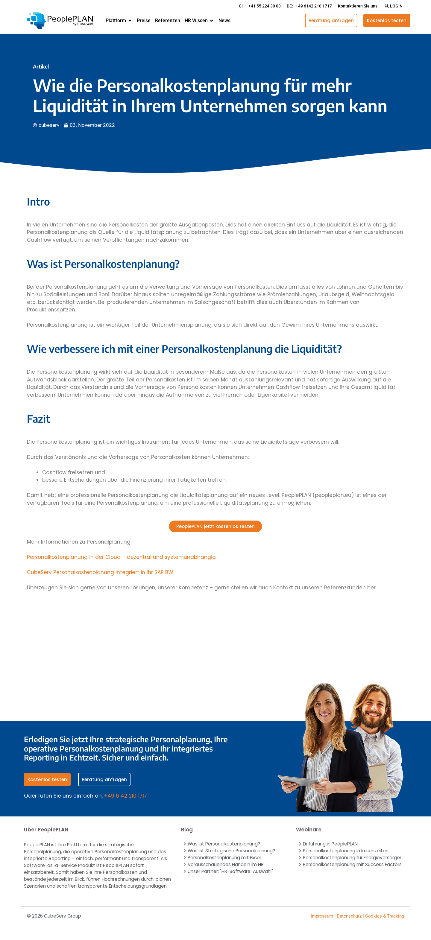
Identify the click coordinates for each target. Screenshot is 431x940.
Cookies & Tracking (384, 916)
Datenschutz (349, 916)
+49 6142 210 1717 (125, 795)
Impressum (322, 916)
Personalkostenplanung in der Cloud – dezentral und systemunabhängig (121, 557)
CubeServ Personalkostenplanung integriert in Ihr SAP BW (100, 572)
